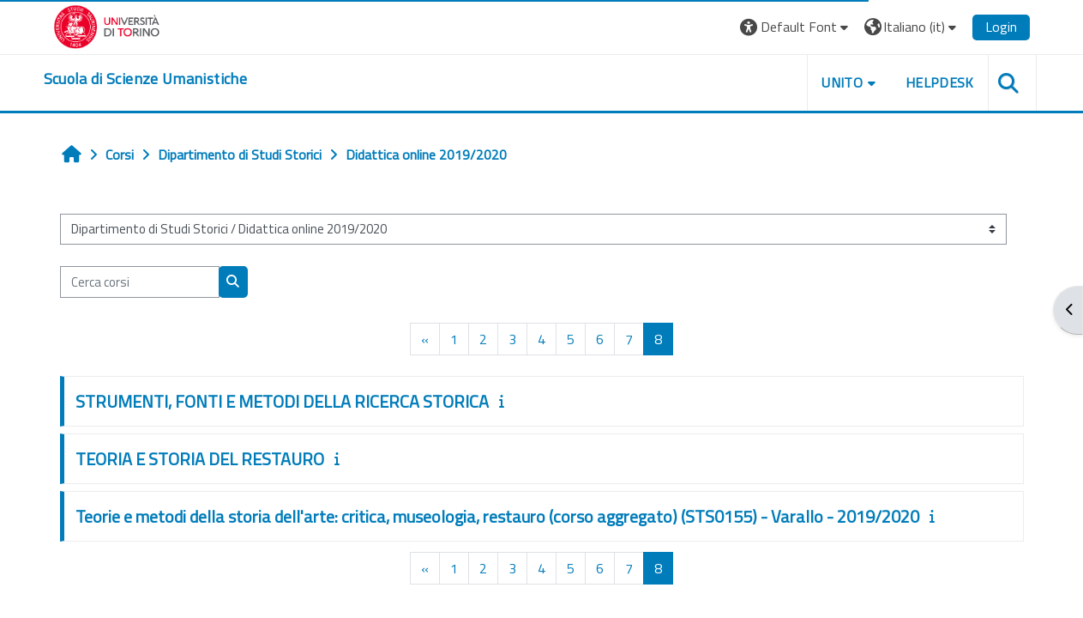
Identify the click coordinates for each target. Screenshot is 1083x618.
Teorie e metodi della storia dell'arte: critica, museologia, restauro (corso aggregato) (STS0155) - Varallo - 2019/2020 (497, 516)
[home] (145, 79)
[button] (796, 27)
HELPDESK (940, 82)
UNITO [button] (842, 82)
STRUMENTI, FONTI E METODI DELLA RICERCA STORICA (282, 401)
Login (1001, 26)
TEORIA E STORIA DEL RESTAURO (199, 458)
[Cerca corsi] (140, 282)
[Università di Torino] (106, 25)
